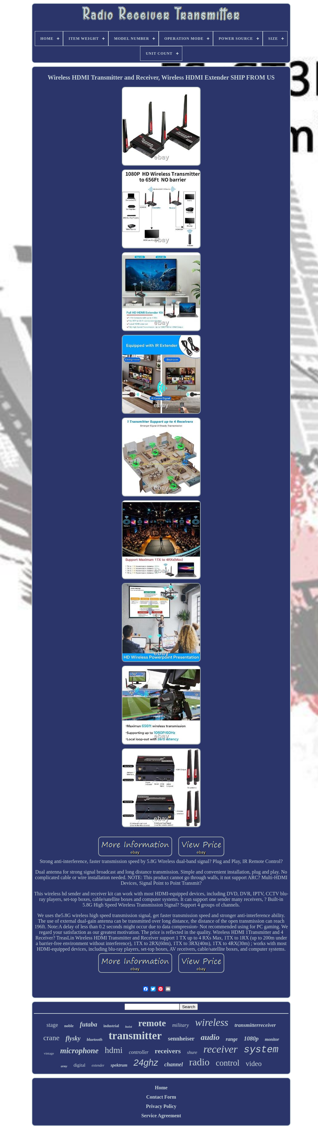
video (253, 1064)
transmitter (135, 1036)
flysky (73, 1038)
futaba (88, 1024)
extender (98, 1065)
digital (79, 1065)
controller (138, 1052)
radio (199, 1062)
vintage (49, 1053)
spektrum (119, 1065)
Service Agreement (161, 1115)
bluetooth (94, 1039)
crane (51, 1038)
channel (173, 1064)
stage (52, 1025)
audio (210, 1037)
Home (161, 1087)
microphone (79, 1050)
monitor (272, 1039)
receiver (220, 1049)
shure (192, 1052)
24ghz (146, 1063)
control (227, 1063)
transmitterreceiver (255, 1025)
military (180, 1025)
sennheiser (181, 1038)
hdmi (114, 1050)
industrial (111, 1026)
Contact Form (161, 1097)
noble (69, 1025)
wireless (211, 1022)
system (261, 1049)
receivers (168, 1051)
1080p (251, 1038)
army (64, 1066)
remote (152, 1023)
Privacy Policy (161, 1106)
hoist (128, 1026)
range (232, 1039)
